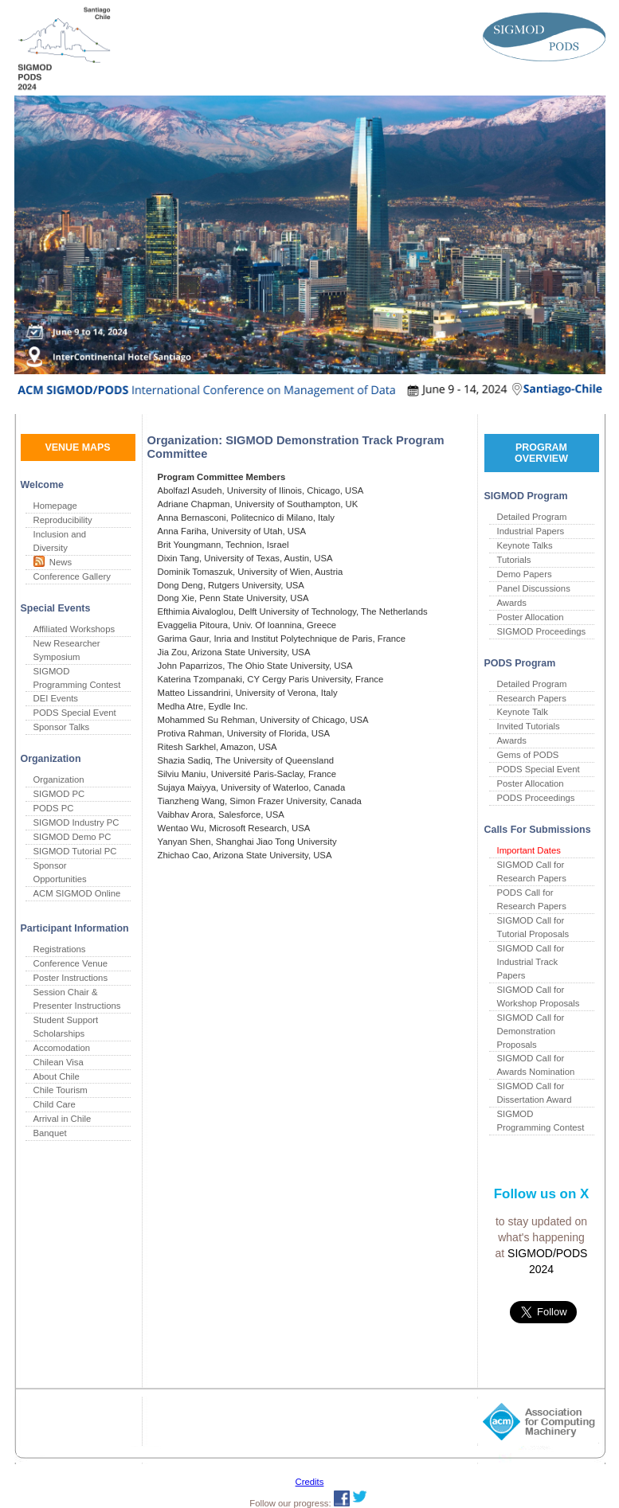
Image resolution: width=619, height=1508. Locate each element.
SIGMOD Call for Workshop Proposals (538, 996)
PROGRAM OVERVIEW (541, 453)
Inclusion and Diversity (60, 541)
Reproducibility (62, 520)
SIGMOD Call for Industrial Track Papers (531, 961)
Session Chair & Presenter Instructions (77, 998)
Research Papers (531, 698)
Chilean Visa (58, 1062)
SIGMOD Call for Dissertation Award (534, 1092)
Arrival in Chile (62, 1118)
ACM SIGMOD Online (77, 893)
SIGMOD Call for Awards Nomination (536, 1064)
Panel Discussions (533, 588)
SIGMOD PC (59, 794)
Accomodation (62, 1048)
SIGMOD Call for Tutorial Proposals (533, 927)
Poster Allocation (530, 617)
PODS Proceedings (536, 798)
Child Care (54, 1104)
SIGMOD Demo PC (72, 837)
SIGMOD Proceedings (541, 631)
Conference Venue (70, 963)
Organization (58, 779)
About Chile (56, 1076)
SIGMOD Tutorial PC (75, 851)
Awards (512, 602)
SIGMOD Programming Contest (77, 678)
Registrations (59, 949)
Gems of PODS (528, 755)
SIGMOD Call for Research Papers (531, 871)
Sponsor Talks (61, 727)
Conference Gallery (72, 576)
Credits (310, 1482)
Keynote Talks (525, 545)
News (58, 562)
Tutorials (514, 560)
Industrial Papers (531, 531)
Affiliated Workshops (74, 629)
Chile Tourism (60, 1090)
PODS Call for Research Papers (531, 899)
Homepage (55, 505)
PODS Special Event (74, 712)
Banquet (50, 1133)
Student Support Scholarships (66, 1026)
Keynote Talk (522, 712)
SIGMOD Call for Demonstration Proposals (531, 1031)
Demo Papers (524, 574)
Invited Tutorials (528, 726)
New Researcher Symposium (66, 650)
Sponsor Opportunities (60, 872)
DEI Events (56, 698)
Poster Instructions (70, 978)
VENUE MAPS (77, 447)
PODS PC (53, 808)
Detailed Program (532, 517)
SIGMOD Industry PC (76, 822)
